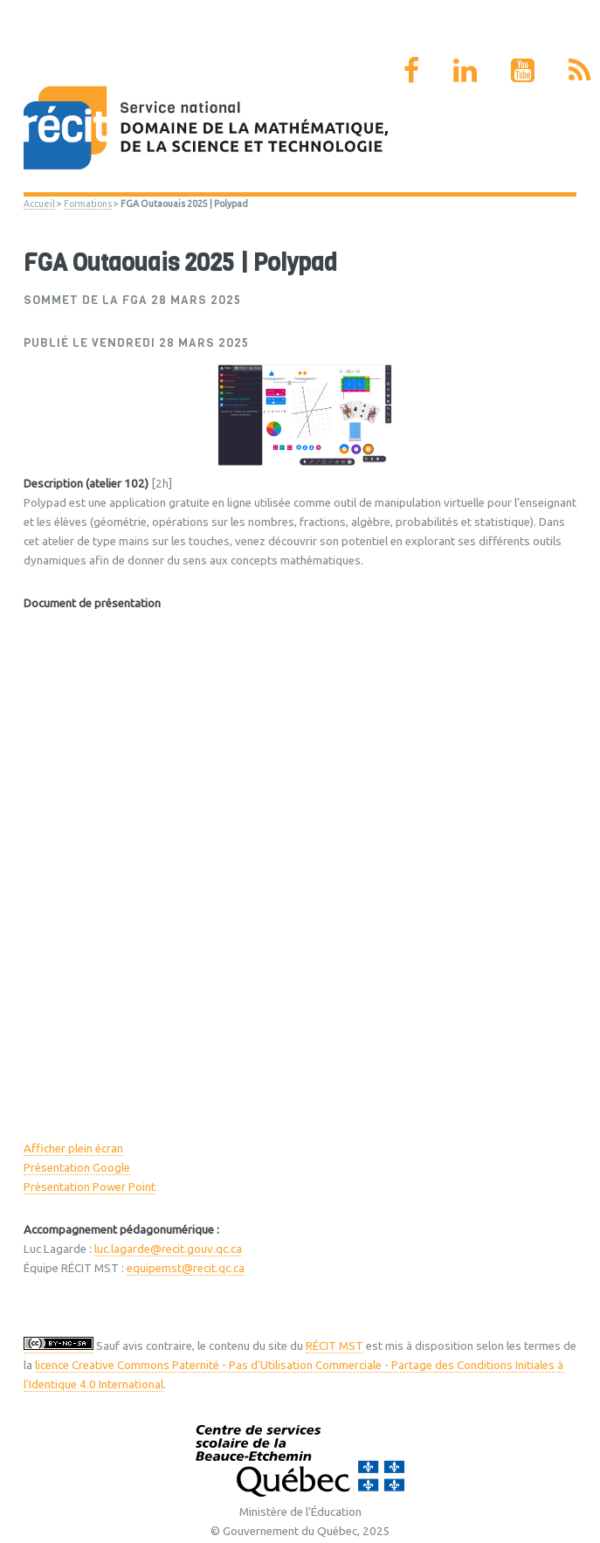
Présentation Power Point (89, 1187)
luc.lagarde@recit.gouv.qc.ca (168, 1249)
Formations (88, 203)
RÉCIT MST (334, 1346)
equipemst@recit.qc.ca (186, 1268)
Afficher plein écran (73, 1148)
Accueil (39, 203)
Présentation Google (77, 1167)
